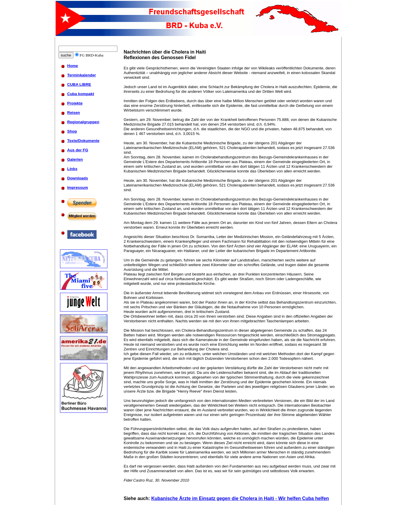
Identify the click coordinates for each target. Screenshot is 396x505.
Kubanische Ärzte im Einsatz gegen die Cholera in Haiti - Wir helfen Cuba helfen (240, 498)
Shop (72, 131)
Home (72, 66)
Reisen (73, 112)
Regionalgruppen (83, 122)
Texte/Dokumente (83, 140)
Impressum (77, 187)
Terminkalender (81, 75)
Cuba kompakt (80, 94)
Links (72, 169)
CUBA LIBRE (79, 84)
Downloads (77, 178)
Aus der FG (77, 150)
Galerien (75, 159)
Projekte (75, 103)
